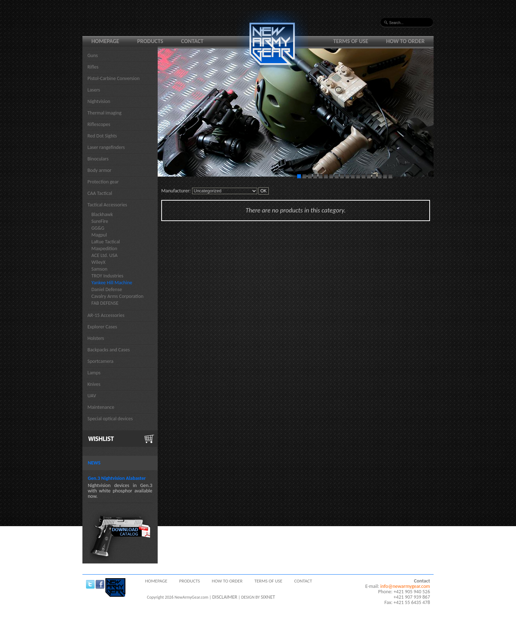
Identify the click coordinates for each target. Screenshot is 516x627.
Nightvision (98, 101)
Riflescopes (98, 124)
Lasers (93, 90)
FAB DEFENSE (105, 303)
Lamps (94, 372)
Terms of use (350, 41)
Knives (93, 384)
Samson (99, 269)
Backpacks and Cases (108, 349)
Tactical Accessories (107, 204)
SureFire (99, 221)
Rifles (93, 67)
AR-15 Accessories (105, 315)
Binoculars (98, 159)
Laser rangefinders (106, 147)
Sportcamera (100, 361)
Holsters (95, 338)
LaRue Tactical (105, 242)
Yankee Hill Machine (111, 283)
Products (150, 41)
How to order (405, 41)
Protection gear (103, 181)
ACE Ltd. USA (104, 255)
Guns (92, 55)
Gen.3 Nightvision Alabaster (117, 478)
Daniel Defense (106, 289)
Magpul (99, 235)
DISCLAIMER (224, 597)
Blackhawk (102, 214)
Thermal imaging (104, 113)
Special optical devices (110, 418)
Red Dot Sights (102, 136)
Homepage (105, 41)
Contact (192, 41)
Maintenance (100, 407)
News (94, 463)
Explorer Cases (102, 326)
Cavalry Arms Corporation (117, 296)
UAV (91, 395)
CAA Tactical (99, 193)
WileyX (98, 262)
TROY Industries (107, 276)
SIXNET (268, 597)
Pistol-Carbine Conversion (113, 78)
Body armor (99, 170)
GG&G (97, 228)
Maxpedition (104, 248)
